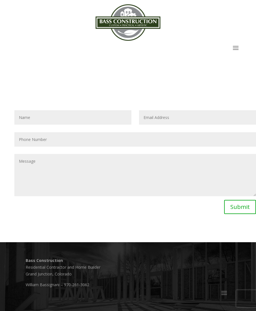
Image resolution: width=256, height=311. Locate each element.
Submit (240, 207)
